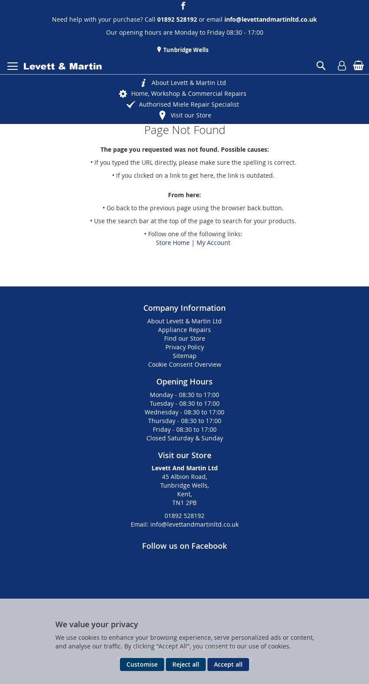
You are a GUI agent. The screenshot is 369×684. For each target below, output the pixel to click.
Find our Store (184, 338)
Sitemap (185, 356)
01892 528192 (184, 515)
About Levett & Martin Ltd (189, 82)
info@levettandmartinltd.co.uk (270, 19)
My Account (213, 242)
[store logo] (63, 66)
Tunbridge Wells (185, 50)
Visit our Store (191, 115)
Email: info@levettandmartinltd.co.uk (185, 524)
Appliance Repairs (184, 330)
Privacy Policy (184, 347)
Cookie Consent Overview (184, 364)
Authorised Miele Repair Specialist (189, 104)
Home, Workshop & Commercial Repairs (188, 93)
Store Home (173, 242)
